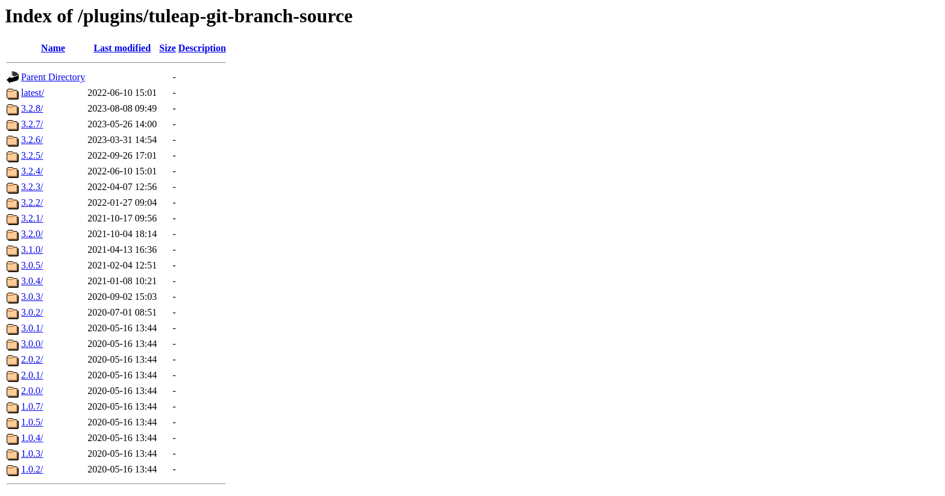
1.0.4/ (32, 438)
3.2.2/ (32, 202)
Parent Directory (53, 77)
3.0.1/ (32, 328)
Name (53, 48)
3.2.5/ (32, 155)
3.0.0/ (32, 344)
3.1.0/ (32, 249)
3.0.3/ (32, 296)
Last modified (122, 48)
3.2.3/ (32, 187)
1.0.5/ (32, 422)
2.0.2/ (32, 359)
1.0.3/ (32, 453)
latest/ (32, 92)
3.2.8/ (32, 108)
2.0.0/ (32, 391)
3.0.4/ (32, 281)
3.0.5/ (32, 265)
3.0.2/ (32, 312)
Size (167, 48)
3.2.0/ (32, 234)
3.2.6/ (32, 140)
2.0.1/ (32, 375)
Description (202, 48)
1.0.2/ (32, 469)
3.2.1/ (32, 218)
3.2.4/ (32, 171)
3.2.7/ (32, 124)
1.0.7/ (32, 406)
